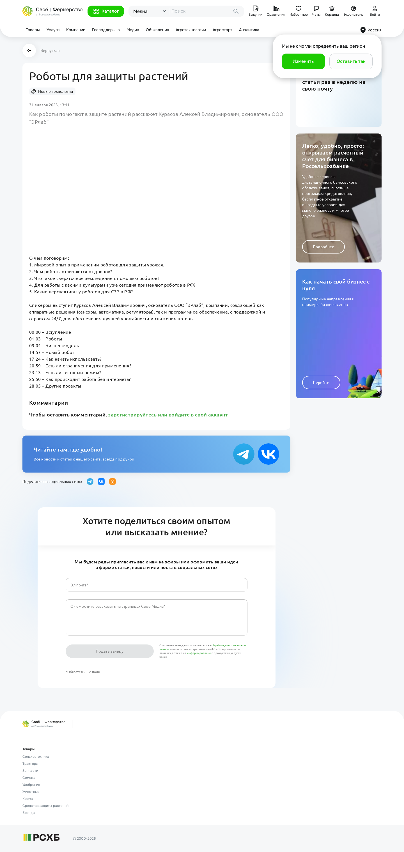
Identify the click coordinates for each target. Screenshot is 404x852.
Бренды (28, 812)
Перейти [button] (321, 382)
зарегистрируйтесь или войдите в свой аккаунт (168, 414)
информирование (199, 653)
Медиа (133, 29)
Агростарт (222, 29)
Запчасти (30, 770)
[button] (106, 11)
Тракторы (30, 763)
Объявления (157, 29)
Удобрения (31, 784)
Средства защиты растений (45, 805)
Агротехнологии (191, 29)
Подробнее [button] (323, 247)
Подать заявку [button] (109, 651)
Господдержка (106, 29)
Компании (75, 29)
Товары (33, 29)
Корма (27, 798)
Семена (28, 777)
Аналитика (249, 29)
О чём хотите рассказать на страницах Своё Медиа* (118, 606)
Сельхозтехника (35, 756)
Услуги (53, 29)
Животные (30, 791)
